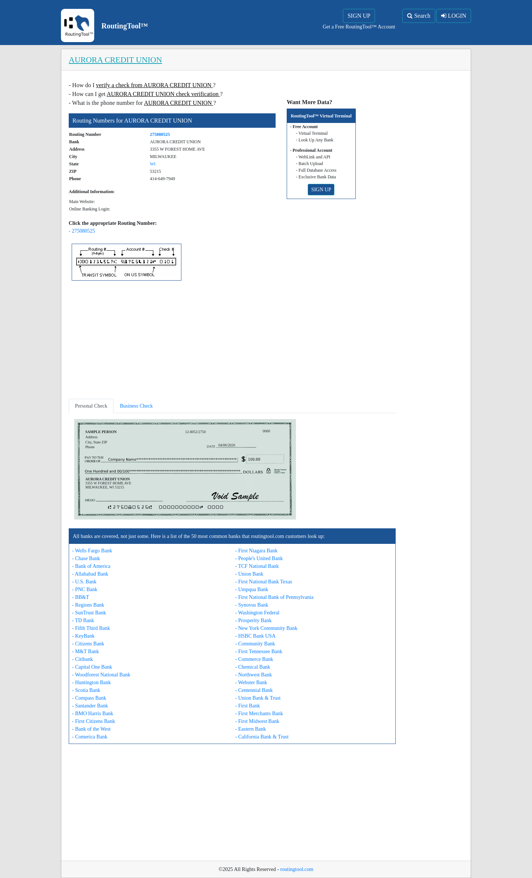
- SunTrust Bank (89, 612)
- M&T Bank (85, 651)
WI (153, 164)
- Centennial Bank (254, 690)
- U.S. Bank (84, 581)
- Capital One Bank (92, 667)
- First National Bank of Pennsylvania (274, 597)
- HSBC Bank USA (255, 636)
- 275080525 (82, 231)
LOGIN (453, 16)
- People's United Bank (259, 558)
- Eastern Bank (250, 729)
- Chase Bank (86, 558)
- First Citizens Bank (93, 721)
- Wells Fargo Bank (92, 550)
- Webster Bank (251, 682)
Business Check (136, 406)
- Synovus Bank (251, 605)
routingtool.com (296, 869)
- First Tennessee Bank (258, 651)
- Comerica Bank (90, 737)
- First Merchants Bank (259, 713)
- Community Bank (255, 644)
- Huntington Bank (91, 682)
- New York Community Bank (266, 628)
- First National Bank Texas (263, 581)
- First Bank (247, 706)
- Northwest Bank (253, 675)
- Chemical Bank (252, 667)
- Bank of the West (91, 729)
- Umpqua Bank (251, 589)
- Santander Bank (90, 706)
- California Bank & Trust (262, 737)
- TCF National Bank (257, 566)
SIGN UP (359, 16)
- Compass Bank (89, 698)
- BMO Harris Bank (92, 713)
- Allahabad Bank (90, 574)
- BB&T (80, 597)
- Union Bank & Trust (258, 698)
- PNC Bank (84, 589)
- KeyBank (83, 636)
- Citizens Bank (88, 644)
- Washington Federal (257, 612)
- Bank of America (91, 566)
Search (418, 16)
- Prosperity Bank (253, 620)
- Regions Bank (88, 605)
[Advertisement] (232, 341)
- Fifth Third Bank (91, 628)
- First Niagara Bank (256, 550)
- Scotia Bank (86, 690)
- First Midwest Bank (257, 721)
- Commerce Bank (254, 659)
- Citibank (82, 659)
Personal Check (91, 406)
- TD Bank (83, 620)
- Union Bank (249, 574)
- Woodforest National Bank (101, 675)
